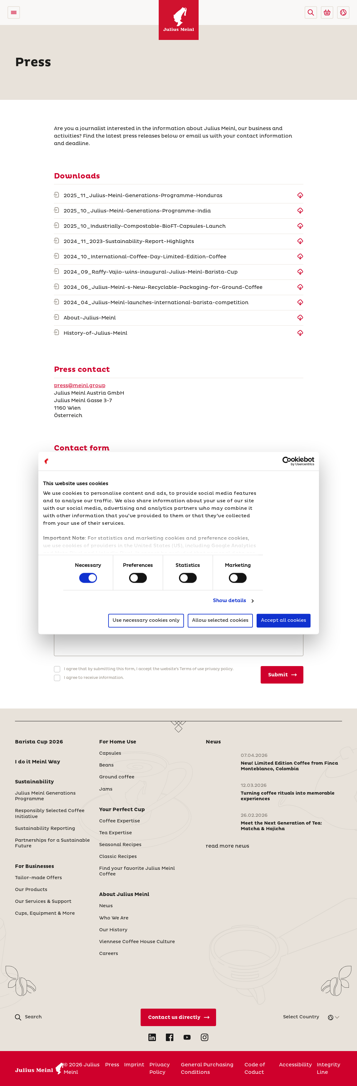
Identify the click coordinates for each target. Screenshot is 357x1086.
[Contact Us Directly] (178, 1017)
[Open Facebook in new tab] (169, 1037)
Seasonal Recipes (120, 845)
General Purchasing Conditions (207, 1068)
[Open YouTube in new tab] (187, 1037)
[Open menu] (13, 12)
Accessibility (295, 1065)
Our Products (31, 890)
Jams (106, 789)
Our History (113, 930)
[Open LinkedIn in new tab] (152, 1037)
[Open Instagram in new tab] (204, 1037)
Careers (108, 954)
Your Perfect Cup (122, 809)
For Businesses (34, 866)
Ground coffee (116, 777)
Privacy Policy (159, 1068)
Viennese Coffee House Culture (137, 942)
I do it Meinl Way (37, 762)
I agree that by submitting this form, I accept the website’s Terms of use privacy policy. (149, 669)
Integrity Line (328, 1068)
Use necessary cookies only (146, 620)
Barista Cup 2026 (39, 742)
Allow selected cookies (220, 620)
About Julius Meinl (124, 894)
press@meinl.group (79, 385)
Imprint (134, 1065)
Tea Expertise (115, 833)
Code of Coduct (254, 1068)
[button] (311, 12)
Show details (229, 601)
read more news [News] (227, 846)
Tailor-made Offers (38, 878)
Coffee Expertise (119, 821)
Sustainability (34, 782)
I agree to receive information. (94, 677)
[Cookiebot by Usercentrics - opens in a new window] (287, 461)
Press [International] (112, 1065)
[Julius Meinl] (179, 20)
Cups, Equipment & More (45, 913)
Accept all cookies (283, 620)
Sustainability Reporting (45, 828)
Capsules (110, 753)
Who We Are (113, 918)
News (106, 906)
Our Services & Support (43, 901)
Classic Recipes (118, 857)
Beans (106, 765)
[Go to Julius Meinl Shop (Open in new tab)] (327, 12)
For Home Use (117, 742)
